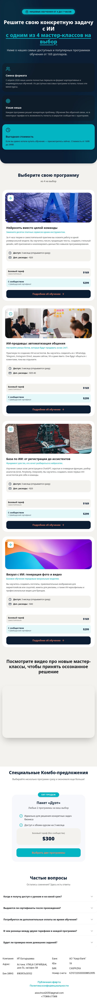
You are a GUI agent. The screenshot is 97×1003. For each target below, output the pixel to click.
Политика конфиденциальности (49, 985)
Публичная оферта (49, 982)
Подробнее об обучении (49, 294)
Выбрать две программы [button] (48, 852)
